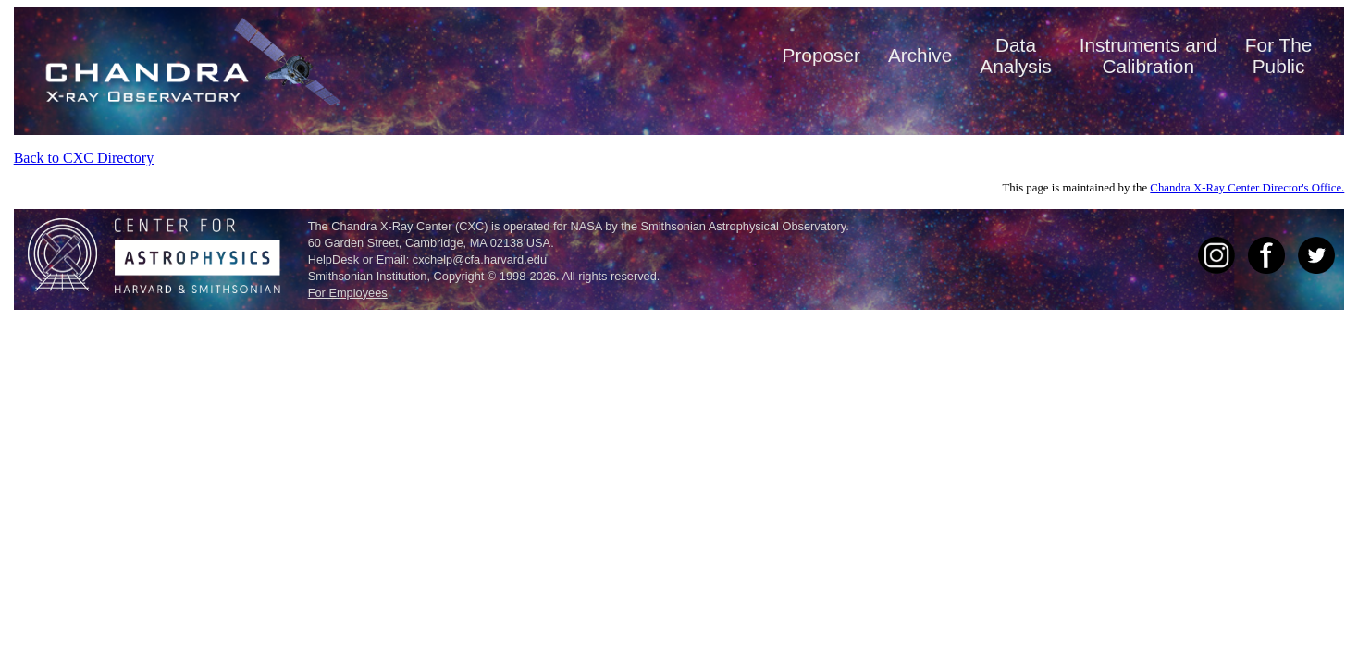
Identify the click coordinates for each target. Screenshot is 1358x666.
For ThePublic (1278, 55)
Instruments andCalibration (1148, 55)
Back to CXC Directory (84, 158)
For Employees (348, 293)
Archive (920, 55)
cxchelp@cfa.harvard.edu (480, 259)
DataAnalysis (1015, 55)
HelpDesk (333, 259)
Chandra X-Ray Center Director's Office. (1247, 187)
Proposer (821, 55)
